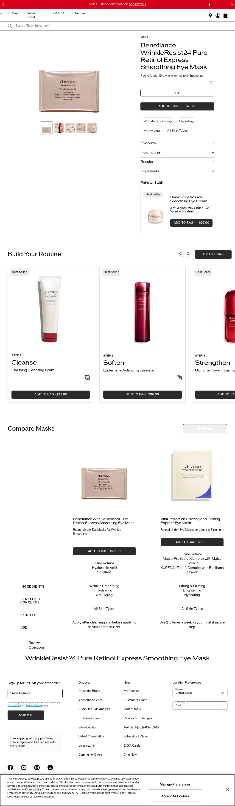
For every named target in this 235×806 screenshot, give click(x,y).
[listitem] (51, 334)
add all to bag (213, 254)
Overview (148, 143)
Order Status (132, 709)
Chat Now (130, 754)
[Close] (228, 790)
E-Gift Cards (132, 745)
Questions (36, 647)
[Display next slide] (188, 254)
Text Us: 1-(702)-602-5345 (141, 727)
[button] (225, 15)
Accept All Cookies (175, 796)
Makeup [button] (120, 13)
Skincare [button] (76, 13)
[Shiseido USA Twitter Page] (50, 767)
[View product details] (155, 211)
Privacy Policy (14, 705)
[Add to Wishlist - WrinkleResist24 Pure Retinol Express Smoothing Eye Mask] (212, 83)
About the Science (90, 700)
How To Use (150, 152)
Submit (26, 715)
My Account (132, 691)
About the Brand (89, 691)
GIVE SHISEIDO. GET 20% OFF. (117, 4)
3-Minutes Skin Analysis (94, 709)
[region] (117, 790)
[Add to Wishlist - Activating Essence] (179, 378)
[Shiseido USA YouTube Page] (23, 767)
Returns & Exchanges (138, 718)
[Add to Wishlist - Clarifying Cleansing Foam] (87, 378)
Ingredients (149, 171)
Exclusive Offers (89, 718)
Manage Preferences (175, 784)
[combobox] (121, 26)
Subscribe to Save (136, 736)
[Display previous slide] (181, 254)
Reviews (35, 643)
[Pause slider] (210, 4)
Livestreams (86, 745)
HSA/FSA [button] (181, 13)
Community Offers (90, 754)
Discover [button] (203, 13)
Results (146, 162)
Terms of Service (34, 705)
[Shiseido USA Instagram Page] (37, 767)
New (58, 13)
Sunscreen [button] (98, 13)
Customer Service (135, 700)
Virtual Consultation (91, 736)
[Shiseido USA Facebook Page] (10, 767)
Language (180, 702)
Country (179, 689)
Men (138, 13)
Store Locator (87, 727)
